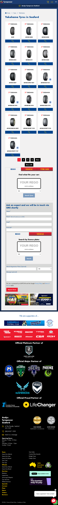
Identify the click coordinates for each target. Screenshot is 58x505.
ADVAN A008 (29, 37)
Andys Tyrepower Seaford (29, 6)
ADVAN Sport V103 (29, 128)
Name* (8, 211)
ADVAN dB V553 (29, 105)
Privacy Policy (38, 283)
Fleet (3, 488)
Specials (5, 484)
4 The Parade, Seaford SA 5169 (12, 427)
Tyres (3, 452)
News (4, 490)
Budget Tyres (32, 456)
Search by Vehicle (7, 454)
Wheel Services (6, 481)
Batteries (4, 473)
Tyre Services (5, 479)
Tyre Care (4, 460)
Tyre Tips (4, 462)
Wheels (4, 465)
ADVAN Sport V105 (45, 128)
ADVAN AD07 (12, 82)
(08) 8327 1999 (10, 431)
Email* (8, 222)
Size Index (32, 452)
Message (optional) (11, 272)
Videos (4, 492)
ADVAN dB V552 (12, 105)
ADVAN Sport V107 (12, 151)
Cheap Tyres (32, 458)
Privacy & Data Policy (11, 502)
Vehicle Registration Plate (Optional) (16, 266)
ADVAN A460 (45, 60)
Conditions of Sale (21, 502)
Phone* (15, 217)
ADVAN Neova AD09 (12, 128)
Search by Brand (6, 458)
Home (7, 13)
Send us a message (11, 435)
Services (5, 471)
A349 (12, 37)
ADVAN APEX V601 (29, 82)
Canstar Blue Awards (34, 454)
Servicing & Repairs (7, 477)
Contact (4, 486)
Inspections (5, 475)
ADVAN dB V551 (45, 82)
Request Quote (12, 289)
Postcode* (9, 227)
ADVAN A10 (29, 60)
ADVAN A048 (45, 37)
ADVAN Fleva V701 (45, 105)
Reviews (5, 495)
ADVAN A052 (12, 60)
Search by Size (6, 456)
